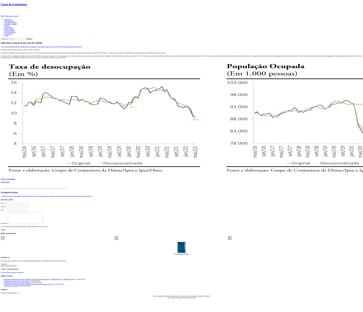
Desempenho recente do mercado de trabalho (17, 285)
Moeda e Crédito (9, 29)
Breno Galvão (78, 46)
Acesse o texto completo (8, 179)
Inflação (6, 26)
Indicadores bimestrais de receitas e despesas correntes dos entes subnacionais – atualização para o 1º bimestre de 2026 (39, 281)
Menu (2, 16)
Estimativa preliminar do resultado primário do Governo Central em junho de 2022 (68, 196)
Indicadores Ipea (9, 21)
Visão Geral (7, 19)
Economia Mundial (10, 32)
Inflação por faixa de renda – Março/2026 (16, 283)
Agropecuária (8, 34)
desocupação (41, 46)
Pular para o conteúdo (12, 16)
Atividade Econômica (10, 22)
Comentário (4, 225)
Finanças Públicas (9, 31)
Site (2, 210)
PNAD (60, 46)
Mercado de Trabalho (10, 24)
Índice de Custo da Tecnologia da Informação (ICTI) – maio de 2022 (21, 196)
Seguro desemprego (68, 46)
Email (3, 206)
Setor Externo (8, 27)
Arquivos (3, 295)
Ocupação (54, 46)
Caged (26, 46)
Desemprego (32, 46)
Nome (3, 203)
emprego (47, 46)
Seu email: (4, 266)
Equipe (6, 35)
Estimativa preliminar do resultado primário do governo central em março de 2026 (28, 286)
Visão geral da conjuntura (11, 288)
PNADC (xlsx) (5, 182)
